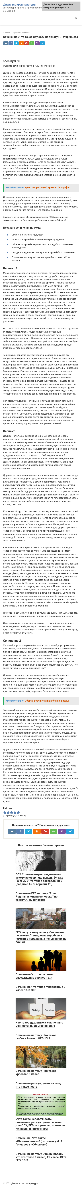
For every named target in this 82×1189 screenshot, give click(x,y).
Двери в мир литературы (19, 4)
